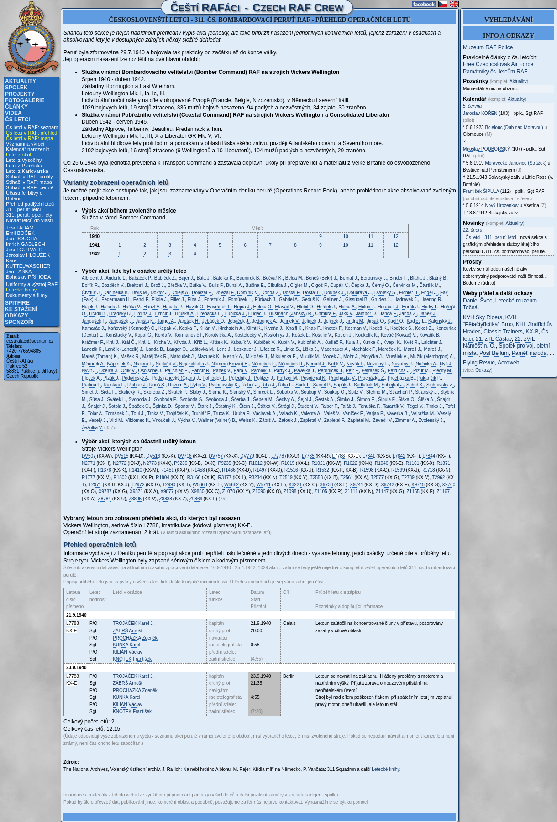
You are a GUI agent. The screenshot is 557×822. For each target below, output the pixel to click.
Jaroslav (480, 113)
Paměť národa (529, 353)
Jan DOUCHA (21, 238)
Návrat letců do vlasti (29, 220)
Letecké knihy (21, 289)
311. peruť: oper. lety (29, 215)
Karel (126, 644)
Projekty (20, 94)
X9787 (105, 491)
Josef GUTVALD (24, 249)
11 (370, 236)
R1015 (287, 463)
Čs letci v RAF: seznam (32, 127)
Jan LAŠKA (19, 271)
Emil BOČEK (20, 233)
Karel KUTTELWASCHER (28, 263)
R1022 (350, 463)
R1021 (318, 463)
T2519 (285, 477)
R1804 (162, 477)
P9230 (180, 463)
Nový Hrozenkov (501, 205)
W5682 (231, 484)
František (132, 658)
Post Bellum (494, 353)
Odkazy (16, 315)
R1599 (398, 470)
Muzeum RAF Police (488, 47)
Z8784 (104, 498)
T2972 (137, 484)
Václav (127, 652)
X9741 (356, 484)
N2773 (150, 463)
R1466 (228, 470)
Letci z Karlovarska (27, 171)
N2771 (88, 463)
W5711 (263, 484)
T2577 (377, 477)
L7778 (277, 455)
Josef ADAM (20, 227)
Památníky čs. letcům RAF (495, 71)
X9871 (136, 491)
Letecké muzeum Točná (500, 304)
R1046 (381, 463)
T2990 (169, 484)
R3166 (193, 477)
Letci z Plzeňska (24, 165)
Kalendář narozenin (27, 149)
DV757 (216, 455)
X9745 (418, 484)
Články (16, 107)
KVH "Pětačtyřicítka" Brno (489, 321)
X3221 (295, 484)
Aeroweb (508, 362)
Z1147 (382, 491)
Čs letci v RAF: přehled (31, 132)
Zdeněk (135, 637)
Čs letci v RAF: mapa (29, 138)
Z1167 (443, 491)
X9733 (326, 484)
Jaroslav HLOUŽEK (28, 255)
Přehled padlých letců (30, 204)
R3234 (255, 477)
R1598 (366, 470)
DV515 (122, 455)
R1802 (119, 477)
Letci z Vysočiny (24, 160)
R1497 (260, 470)
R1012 (255, 463)
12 (395, 236)
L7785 (308, 455)
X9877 (166, 491)
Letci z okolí (19, 154)
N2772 (119, 463)
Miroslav (486, 148)
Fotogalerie (24, 100)
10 (345, 236)
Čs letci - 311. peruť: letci (491, 237)
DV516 (153, 455)
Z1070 (228, 491)
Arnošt (127, 630)
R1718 (428, 470)
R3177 (224, 477)
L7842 (399, 455)
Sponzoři (19, 322)
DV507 (89, 455)
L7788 (338, 455)
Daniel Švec (477, 300)
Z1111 (351, 491)
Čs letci (17, 119)
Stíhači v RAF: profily (29, 176)
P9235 (224, 463)
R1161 (412, 463)
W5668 (200, 484)
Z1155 (412, 491)
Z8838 (165, 498)
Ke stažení (21, 309)
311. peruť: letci (23, 209)
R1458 (198, 470)
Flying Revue (479, 362)
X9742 (387, 484)
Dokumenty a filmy (26, 295)
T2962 (438, 477)
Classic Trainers (502, 331)
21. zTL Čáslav (494, 339)
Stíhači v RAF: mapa (29, 182)
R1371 (443, 463)
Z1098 (290, 491)
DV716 (185, 455)
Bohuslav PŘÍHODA (28, 277)
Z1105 (320, 491)
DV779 (247, 455)
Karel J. (133, 623)
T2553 (316, 477)
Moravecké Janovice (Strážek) (515, 163)
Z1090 (258, 491)
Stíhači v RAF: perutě (30, 187)
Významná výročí (25, 143)
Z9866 (195, 498)
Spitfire (17, 303)
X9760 (448, 484)
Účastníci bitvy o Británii (24, 195)
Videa (13, 113)
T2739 (408, 477)
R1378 (104, 470)
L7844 (428, 455)
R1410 (135, 470)
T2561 (346, 477)
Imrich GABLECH (25, 244)
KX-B (531, 331)
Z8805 (135, 498)
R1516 (291, 470)
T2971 (95, 484)
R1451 (166, 470)
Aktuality (20, 81)
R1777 (88, 477)
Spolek (16, 87)
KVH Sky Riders (482, 317)
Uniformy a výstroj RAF (32, 284)
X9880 (198, 491)
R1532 (322, 470)
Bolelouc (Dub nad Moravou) (514, 127)
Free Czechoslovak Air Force (498, 64)
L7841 (369, 455)
